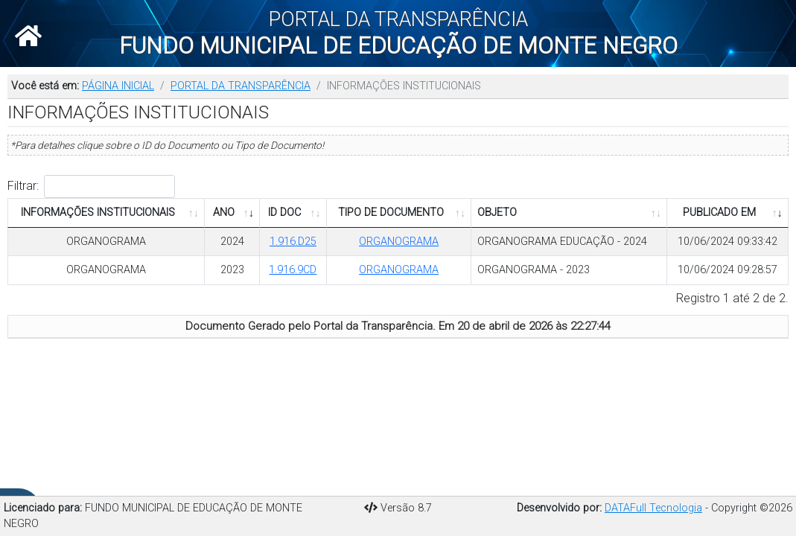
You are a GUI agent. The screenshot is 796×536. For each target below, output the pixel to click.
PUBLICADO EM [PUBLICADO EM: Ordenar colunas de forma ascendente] (719, 212)
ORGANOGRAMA (106, 241)
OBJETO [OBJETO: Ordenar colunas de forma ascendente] (497, 212)
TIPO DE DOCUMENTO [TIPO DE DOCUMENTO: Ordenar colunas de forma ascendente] (391, 212)
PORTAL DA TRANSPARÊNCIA (241, 86)
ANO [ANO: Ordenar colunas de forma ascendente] (224, 212)
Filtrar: (91, 186)
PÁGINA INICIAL (118, 86)
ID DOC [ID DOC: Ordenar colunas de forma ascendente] (284, 212)
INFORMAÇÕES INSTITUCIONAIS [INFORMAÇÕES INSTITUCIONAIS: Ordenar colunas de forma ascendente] (98, 212)
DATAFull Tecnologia (653, 508)
